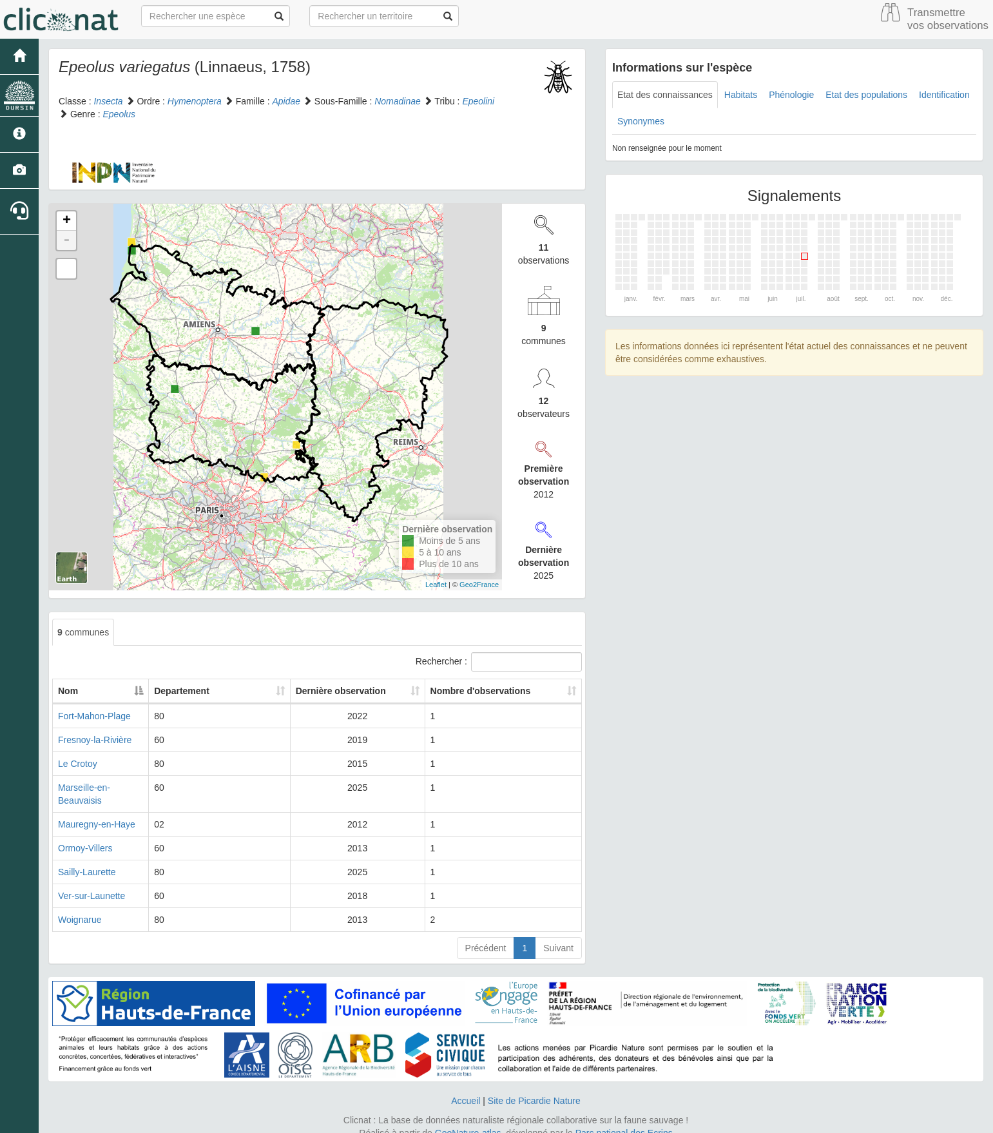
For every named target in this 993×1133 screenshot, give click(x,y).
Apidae (286, 101)
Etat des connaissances (665, 95)
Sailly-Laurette (87, 859)
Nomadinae (397, 101)
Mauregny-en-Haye (96, 811)
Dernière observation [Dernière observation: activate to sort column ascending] (334, 691)
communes (83, 632)
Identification (944, 95)
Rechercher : (499, 662)
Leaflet (436, 584)
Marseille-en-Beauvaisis (106, 787)
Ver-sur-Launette (91, 883)
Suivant (558, 935)
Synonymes (640, 121)
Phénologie (791, 95)
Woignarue (79, 907)
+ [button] (67, 221)
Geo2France (479, 584)
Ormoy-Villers (85, 835)
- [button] (66, 240)
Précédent (485, 935)
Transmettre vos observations (947, 19)
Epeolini (478, 101)
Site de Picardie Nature (534, 1088)
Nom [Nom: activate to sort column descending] (68, 691)
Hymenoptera (195, 101)
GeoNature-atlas (468, 1120)
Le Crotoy (77, 764)
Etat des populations (866, 95)
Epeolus (118, 114)
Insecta (107, 101)
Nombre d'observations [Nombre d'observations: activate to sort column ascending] (482, 691)
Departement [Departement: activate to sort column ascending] (216, 691)
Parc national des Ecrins (624, 1120)
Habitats (740, 95)
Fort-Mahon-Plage (94, 716)
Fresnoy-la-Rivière (94, 740)
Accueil (465, 1088)
